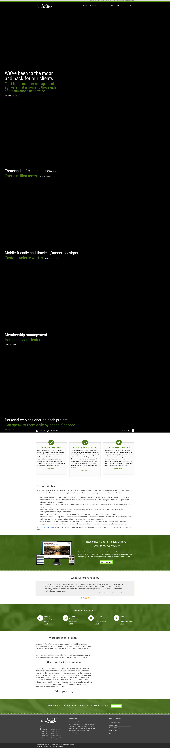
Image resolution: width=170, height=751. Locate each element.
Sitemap (72, 747)
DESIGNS (93, 6)
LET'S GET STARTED (47, 177)
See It (46, 627)
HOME (85, 6)
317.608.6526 (53, 434)
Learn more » (51, 472)
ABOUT (120, 6)
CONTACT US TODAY (13, 96)
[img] (133, 433)
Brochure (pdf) (113, 728)
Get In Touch (116, 709)
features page (49, 530)
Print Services (113, 734)
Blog (110, 736)
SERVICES (104, 6)
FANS (112, 6)
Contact (40, 434)
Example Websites (114, 731)
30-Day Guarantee (114, 725)
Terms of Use (66, 747)
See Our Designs (106, 565)
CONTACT (129, 6)
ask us (117, 530)
